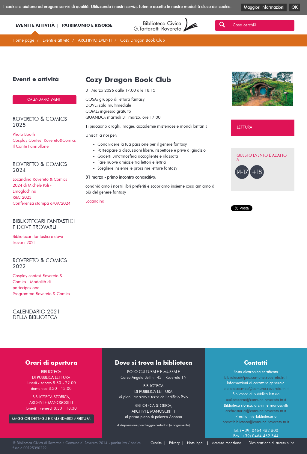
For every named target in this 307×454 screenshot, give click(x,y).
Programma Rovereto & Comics (41, 294)
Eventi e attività (35, 25)
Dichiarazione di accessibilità (271, 443)
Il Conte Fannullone (31, 146)
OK (294, 7)
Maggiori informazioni (264, 7)
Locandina (94, 201)
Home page (23, 40)
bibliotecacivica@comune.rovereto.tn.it (255, 389)
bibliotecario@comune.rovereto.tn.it (256, 400)
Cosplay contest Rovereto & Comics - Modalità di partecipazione (37, 282)
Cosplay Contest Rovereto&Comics (44, 140)
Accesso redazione (226, 443)
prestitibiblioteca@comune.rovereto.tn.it (255, 422)
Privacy (174, 443)
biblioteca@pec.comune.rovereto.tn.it (255, 378)
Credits (156, 443)
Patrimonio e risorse (87, 25)
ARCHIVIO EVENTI (95, 40)
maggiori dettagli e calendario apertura (51, 419)
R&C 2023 (22, 197)
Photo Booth (24, 134)
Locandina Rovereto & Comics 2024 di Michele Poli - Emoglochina (40, 185)
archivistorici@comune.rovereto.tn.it (255, 411)
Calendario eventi (44, 100)
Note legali (195, 443)
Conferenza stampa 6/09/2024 (41, 203)
